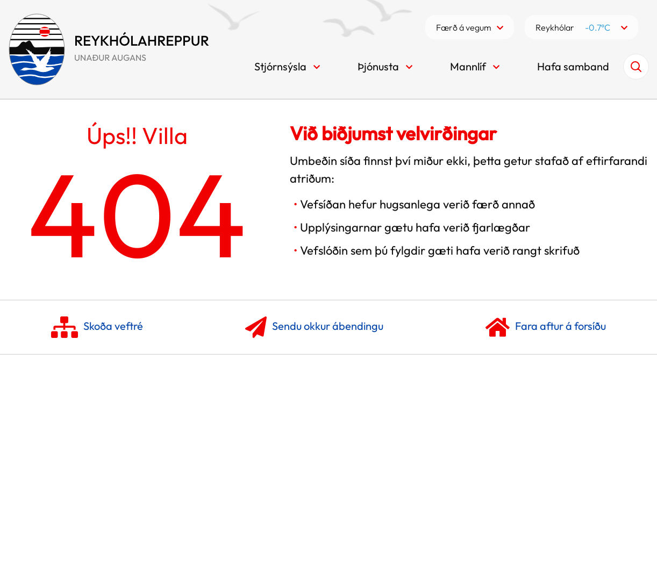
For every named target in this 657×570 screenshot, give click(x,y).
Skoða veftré (97, 327)
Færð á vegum (463, 27)
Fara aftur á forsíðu (545, 327)
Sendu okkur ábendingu (314, 327)
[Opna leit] (636, 67)
